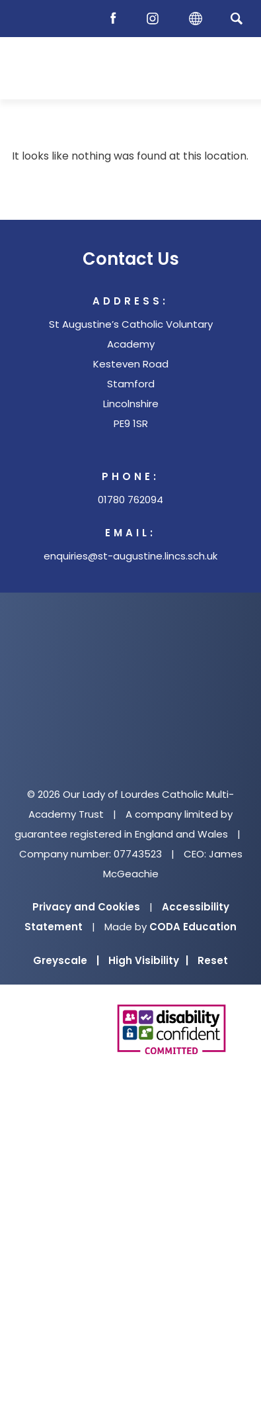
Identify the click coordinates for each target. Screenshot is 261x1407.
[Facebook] (116, 19)
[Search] (236, 18)
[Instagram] (156, 19)
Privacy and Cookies (86, 907)
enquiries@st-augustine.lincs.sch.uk (130, 556)
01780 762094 (130, 500)
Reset (213, 960)
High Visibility (148, 960)
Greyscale (66, 960)
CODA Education (193, 927)
